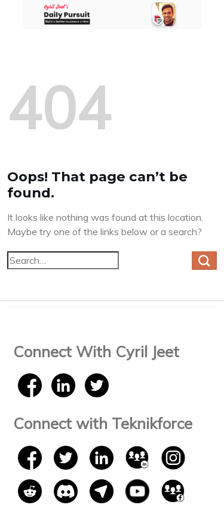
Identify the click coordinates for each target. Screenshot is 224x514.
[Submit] (204, 260)
